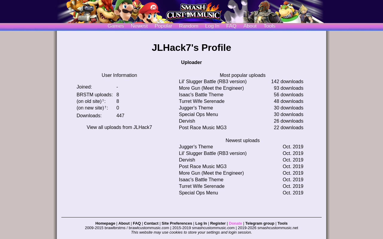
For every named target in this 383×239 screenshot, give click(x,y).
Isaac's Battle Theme (201, 94)
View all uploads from (119, 127)
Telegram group (259, 223)
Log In (201, 223)
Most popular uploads (243, 75)
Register (218, 223)
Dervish (187, 121)
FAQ (231, 26)
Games (115, 26)
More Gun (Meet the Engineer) (211, 88)
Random (188, 26)
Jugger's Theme (196, 107)
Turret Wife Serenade (201, 101)
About (249, 26)
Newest (139, 26)
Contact (151, 223)
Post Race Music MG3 (203, 127)
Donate (235, 223)
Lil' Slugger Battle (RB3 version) (213, 81)
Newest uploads (243, 140)
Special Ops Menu (198, 114)
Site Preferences (177, 223)
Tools (270, 26)
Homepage (105, 223)
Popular (163, 26)
